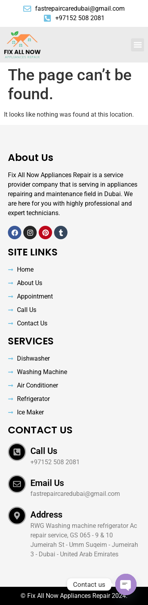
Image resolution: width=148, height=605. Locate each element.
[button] (137, 44)
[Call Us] (17, 452)
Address (46, 515)
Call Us (43, 451)
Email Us (47, 483)
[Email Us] (17, 484)
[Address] (17, 516)
